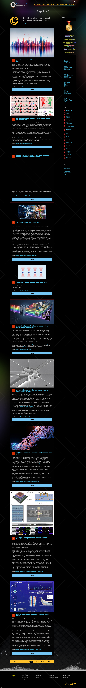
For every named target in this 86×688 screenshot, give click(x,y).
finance (28, 86)
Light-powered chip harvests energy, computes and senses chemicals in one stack (31, 538)
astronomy (66, 76)
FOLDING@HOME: (52, 677)
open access (32, 571)
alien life (65, 71)
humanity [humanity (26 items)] (75, 42)
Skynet (65, 68)
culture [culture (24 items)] (73, 39)
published (19, 137)
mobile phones (28, 571)
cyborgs (65, 101)
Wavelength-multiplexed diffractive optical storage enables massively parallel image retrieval (32, 326)
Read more (32, 90)
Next (48, 662)
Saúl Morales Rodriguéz (18, 255)
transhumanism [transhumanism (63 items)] (67, 52)
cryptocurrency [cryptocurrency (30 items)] (70, 39)
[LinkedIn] (71, 684)
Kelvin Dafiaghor (69, 123)
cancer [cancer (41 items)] (67, 39)
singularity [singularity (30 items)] (74, 49)
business (65, 90)
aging (65, 70)
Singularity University (68, 67)
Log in (25, 23)
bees (65, 79)
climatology (66, 92)
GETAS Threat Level (14, 676)
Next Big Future (67, 171)
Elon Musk (66, 66)
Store (69, 4)
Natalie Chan (68, 143)
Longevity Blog (67, 168)
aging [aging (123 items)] (64, 34)
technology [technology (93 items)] (72, 51)
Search (74, 19)
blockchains (66, 89)
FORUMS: (51, 679)
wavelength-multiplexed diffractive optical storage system (37, 344)
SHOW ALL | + (65, 158)
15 (27, 662)
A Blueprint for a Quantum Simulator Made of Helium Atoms (31, 282)
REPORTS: (37, 677)
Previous (17, 662)
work (35, 67)
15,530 (42, 662)
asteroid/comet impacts (68, 75)
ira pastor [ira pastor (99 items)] (66, 45)
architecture (66, 74)
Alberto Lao (68, 139)
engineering (29, 481)
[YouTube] (73, 684)
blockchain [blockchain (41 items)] (73, 38)
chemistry (23, 571)
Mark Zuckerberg (67, 69)
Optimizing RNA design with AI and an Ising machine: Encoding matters (32, 615)
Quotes (65, 4)
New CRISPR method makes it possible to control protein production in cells (34, 453)
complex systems (67, 93)
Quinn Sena (68, 116)
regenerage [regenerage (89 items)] (71, 48)
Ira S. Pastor (68, 155)
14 (25, 662)
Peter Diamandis (67, 62)
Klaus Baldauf (68, 133)
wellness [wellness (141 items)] (72, 52)
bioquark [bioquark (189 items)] (67, 37)
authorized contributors (32, 23)
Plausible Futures (67, 172)
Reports (47, 4)
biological (66, 83)
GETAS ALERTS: (65, 674)
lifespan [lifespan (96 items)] (64, 46)
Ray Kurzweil (66, 65)
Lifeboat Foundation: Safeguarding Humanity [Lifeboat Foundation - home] (19, 5)
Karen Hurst (68, 125)
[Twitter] (68, 684)
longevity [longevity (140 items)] (69, 47)
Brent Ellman (68, 148)
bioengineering (24, 649)
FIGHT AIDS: (23, 677)
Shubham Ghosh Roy (18, 86)
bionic (65, 84)
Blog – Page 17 (43, 11)
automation (66, 78)
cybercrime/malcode (68, 100)
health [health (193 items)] (66, 42)
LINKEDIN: (51, 674)
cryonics (65, 98)
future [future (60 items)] (72, 40)
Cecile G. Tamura (69, 134)
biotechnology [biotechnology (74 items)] (66, 38)
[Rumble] (75, 684)
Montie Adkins (68, 154)
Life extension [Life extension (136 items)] (71, 45)
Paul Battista (68, 120)
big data (65, 81)
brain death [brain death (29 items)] (65, 39)
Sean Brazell (68, 145)
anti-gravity (66, 73)
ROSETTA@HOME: (24, 679)
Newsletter (62, 4)
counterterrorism (67, 97)
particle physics (28, 255)
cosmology (66, 95)
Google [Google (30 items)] (64, 42)
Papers (51, 4)
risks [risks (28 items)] (71, 49)
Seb (66, 149)
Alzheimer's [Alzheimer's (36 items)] (68, 34)
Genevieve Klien (69, 110)
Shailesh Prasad (69, 119)
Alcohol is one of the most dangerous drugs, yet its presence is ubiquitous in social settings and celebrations (32, 156)
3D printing (66, 60)
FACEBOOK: (23, 674)
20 (38, 662)
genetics (32, 481)
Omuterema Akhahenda (68, 131)
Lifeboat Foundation (17, 684)
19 (36, 662)
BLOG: (36, 676)
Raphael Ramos (69, 142)
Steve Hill (67, 146)
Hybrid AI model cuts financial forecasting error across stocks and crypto (33, 60)
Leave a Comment (35, 86)
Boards (39, 4)
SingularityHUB (67, 174)
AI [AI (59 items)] (66, 34)
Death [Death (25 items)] (74, 39)
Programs (43, 4)
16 (29, 662)
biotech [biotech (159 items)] (71, 37)
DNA (65, 63)
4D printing (66, 61)
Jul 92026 (13, 61)
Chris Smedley (68, 157)
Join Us (57, 4)
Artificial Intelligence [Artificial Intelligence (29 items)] (67, 35)
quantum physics (29, 290)
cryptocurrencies (24, 86)
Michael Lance (68, 151)
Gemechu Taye (68, 122)
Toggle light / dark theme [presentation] (75, 1)
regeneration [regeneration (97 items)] (66, 49)
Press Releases (73, 4)
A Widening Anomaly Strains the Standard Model (28, 222)
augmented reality (67, 77)
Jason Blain (68, 152)
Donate (54, 4)
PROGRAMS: (65, 677)
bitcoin (65, 87)
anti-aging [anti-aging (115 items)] (72, 34)
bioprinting (66, 85)
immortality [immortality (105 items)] (68, 43)
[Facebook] (66, 684)
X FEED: (23, 676)
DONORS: (51, 676)
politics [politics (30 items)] (65, 48)
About (34, 4)
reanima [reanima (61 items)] (68, 48)
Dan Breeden (68, 117)
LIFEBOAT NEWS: (38, 674)
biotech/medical (24, 143)
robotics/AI (31, 86)
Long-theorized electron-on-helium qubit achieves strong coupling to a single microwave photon (33, 390)
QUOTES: (64, 679)
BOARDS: (64, 676)
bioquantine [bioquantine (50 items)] (72, 35)
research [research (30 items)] (70, 49)
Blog (37, 4)
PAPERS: (37, 679)
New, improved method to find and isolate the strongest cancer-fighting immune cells (33, 119)
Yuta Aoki (67, 136)
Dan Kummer (68, 129)
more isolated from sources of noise (25, 406)
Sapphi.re (27, 684)
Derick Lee (68, 137)
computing (24, 416)
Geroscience (66, 167)
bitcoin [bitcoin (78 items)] (70, 38)
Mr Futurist (66, 169)
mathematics (24, 255)
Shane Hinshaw (69, 140)
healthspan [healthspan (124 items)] (70, 42)
